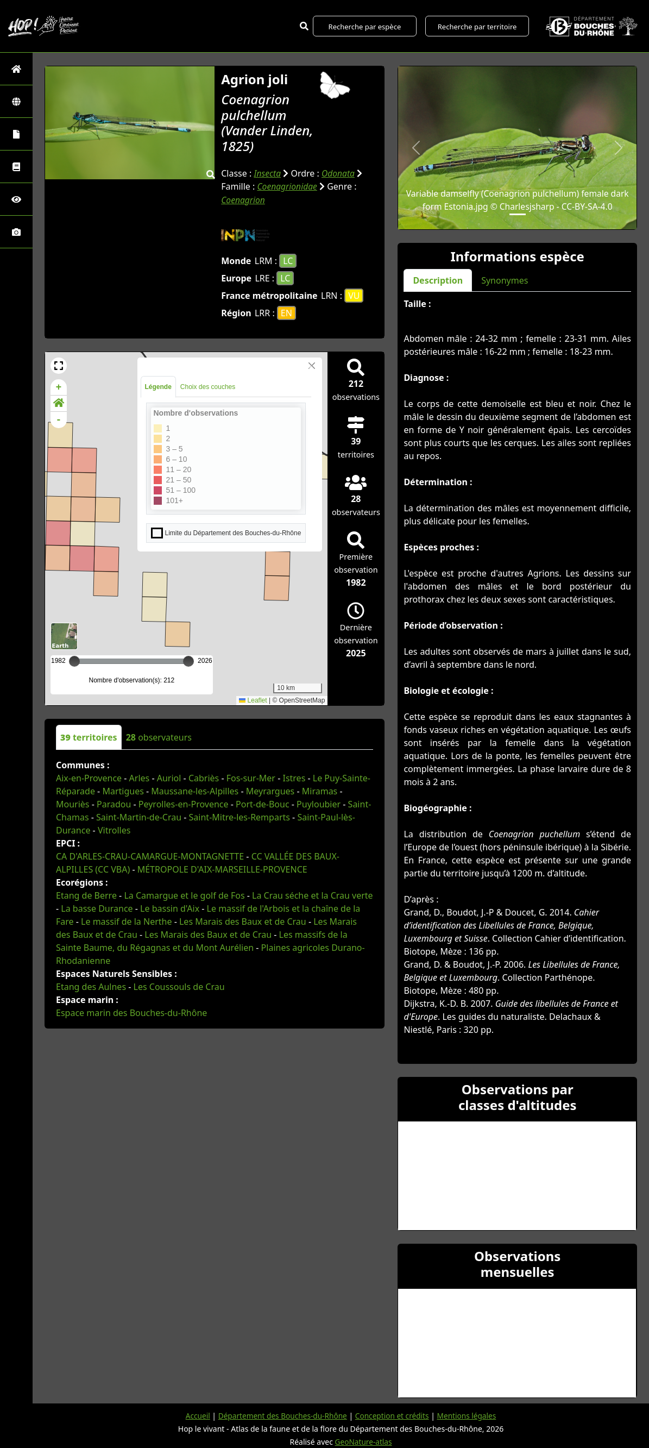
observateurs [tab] (159, 737)
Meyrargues (270, 791)
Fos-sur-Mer (250, 777)
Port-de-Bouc (262, 804)
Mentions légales (469, 1416)
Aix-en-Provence (89, 777)
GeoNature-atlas (363, 1442)
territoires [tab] (88, 737)
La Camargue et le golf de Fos (184, 895)
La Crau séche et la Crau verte (312, 895)
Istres (293, 777)
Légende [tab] (158, 386)
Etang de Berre (86, 895)
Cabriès (203, 777)
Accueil (194, 1416)
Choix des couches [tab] (207, 386)
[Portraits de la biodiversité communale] (16, 134)
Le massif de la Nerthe (126, 921)
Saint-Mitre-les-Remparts (239, 817)
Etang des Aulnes (91, 986)
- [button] (59, 419)
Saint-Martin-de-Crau (138, 817)
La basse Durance (97, 908)
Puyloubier (319, 804)
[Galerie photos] (16, 232)
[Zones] (16, 101)
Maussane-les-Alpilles (194, 791)
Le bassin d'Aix (169, 908)
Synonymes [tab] (504, 280)
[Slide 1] (517, 214)
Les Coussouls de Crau (179, 986)
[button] (59, 365)
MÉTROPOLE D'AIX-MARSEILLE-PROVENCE (222, 869)
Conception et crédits (393, 1416)
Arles (139, 777)
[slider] (188, 660)
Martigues (122, 791)
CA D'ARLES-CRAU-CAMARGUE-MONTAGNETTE (150, 856)
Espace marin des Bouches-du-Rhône (131, 1012)
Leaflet (253, 700)
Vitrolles (114, 830)
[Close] (312, 365)
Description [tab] (438, 280)
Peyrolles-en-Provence (183, 804)
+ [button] (59, 386)
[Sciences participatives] (16, 199)
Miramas (320, 791)
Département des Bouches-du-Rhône (281, 1416)
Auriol (169, 777)
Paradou (114, 804)
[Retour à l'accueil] (16, 69)
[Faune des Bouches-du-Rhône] (16, 167)
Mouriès (73, 804)
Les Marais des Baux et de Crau (242, 921)
